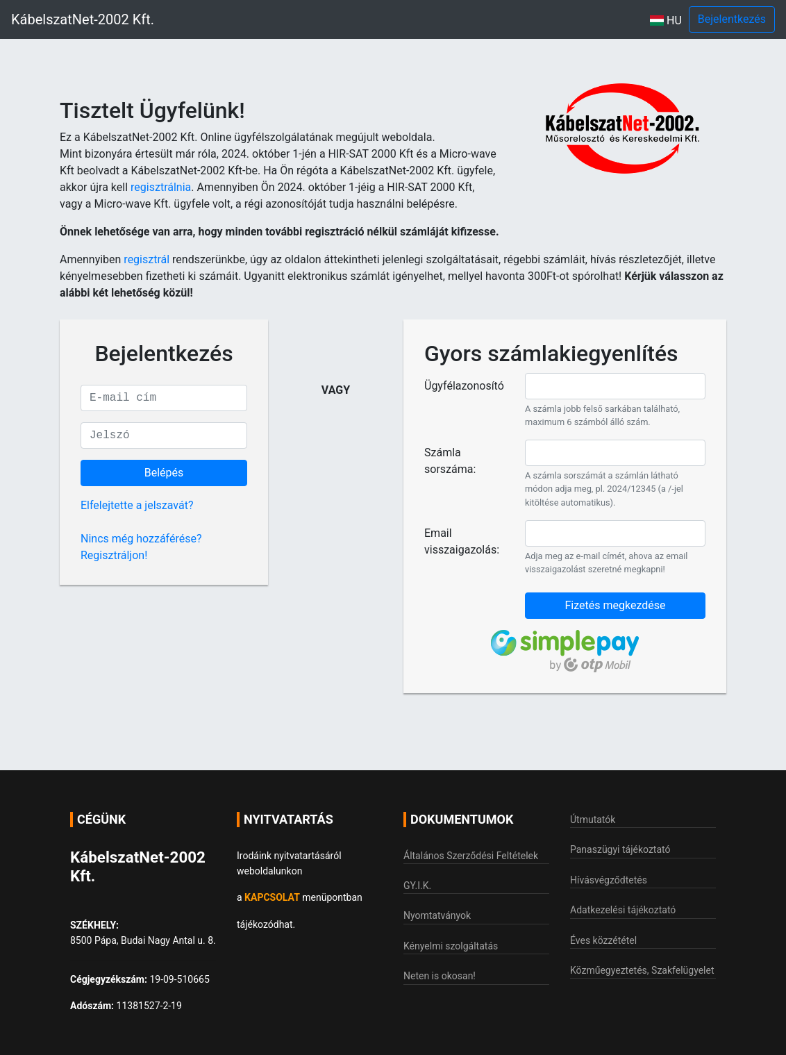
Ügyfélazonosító (464, 385)
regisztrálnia (161, 187)
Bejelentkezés (732, 19)
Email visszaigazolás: (461, 541)
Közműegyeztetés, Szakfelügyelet (642, 970)
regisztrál (146, 259)
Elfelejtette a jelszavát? (137, 505)
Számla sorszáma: (450, 461)
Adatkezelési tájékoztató (623, 909)
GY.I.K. (417, 885)
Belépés (164, 472)
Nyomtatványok (437, 915)
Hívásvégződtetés (608, 880)
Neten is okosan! (439, 975)
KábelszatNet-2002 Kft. (82, 19)
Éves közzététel (603, 940)
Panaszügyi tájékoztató (620, 849)
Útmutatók (592, 819)
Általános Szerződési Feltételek (470, 855)
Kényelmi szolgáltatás (450, 946)
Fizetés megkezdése (615, 605)
